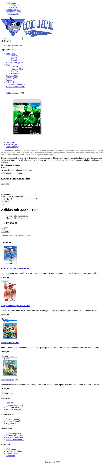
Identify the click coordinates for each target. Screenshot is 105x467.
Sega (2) (14, 58)
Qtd (2, 230)
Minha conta (11, 451)
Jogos (8, 65)
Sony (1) (14, 60)
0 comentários (6, 237)
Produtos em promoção (15, 441)
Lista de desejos (12, 455)
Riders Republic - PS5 (10, 344)
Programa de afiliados (14, 439)
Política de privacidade (15, 409)
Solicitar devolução (13, 423)
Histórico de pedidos (14, 453)
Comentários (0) (12, 147)
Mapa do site (11, 425)
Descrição (10, 142)
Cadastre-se (15, 5)
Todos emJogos (12, 76)
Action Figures (12, 78)
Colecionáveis (11, 82)
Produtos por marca (13, 435)
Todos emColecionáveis (15, 87)
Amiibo (9, 80)
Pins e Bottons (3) (18, 84)
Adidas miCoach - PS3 (15, 93)
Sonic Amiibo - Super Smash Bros (15, 270)
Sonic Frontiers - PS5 (10, 382)
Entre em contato (12, 421)
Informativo (10, 457)
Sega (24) (14, 71)
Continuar (5, 203)
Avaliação (5, 201)
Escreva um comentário (23, 237)
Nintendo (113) (17, 69)
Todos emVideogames (14, 62)
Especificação (11, 144)
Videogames (11, 54)
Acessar (14, 7)
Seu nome (5, 184)
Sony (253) (15, 73)
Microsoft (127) (17, 67)
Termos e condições (13, 411)
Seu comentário (7, 196)
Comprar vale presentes (15, 437)
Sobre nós (10, 405)
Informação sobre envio (15, 407)
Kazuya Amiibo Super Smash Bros (15, 307)
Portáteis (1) (15, 56)
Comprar (5, 233)
